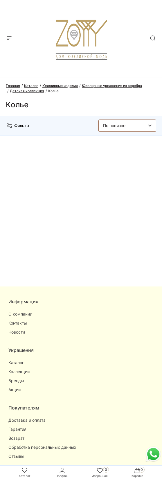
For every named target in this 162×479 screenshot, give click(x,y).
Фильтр (17, 125)
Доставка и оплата (27, 420)
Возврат (16, 438)
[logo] (81, 37)
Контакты (17, 322)
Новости (16, 332)
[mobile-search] (152, 38)
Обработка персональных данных (42, 447)
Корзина (137, 472)
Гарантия (17, 429)
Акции (14, 389)
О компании (20, 313)
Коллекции (19, 371)
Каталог (16, 362)
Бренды (16, 380)
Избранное (100, 472)
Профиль (62, 472)
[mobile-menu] (9, 38)
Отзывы (16, 456)
